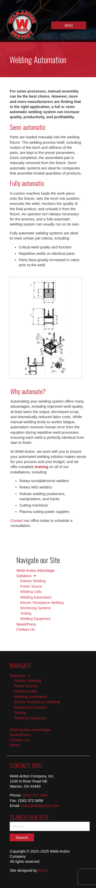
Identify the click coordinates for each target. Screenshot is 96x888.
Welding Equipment (35, 619)
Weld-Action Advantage (35, 570)
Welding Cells (31, 592)
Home (15, 745)
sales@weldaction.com (40, 806)
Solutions (23, 576)
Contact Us (25, 629)
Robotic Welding (33, 581)
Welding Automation (35, 597)
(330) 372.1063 (35, 795)
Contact (14, 521)
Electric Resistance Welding (42, 603)
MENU (69, 25)
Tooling (25, 613)
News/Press (26, 624)
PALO (43, 870)
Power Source (31, 586)
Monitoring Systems (35, 608)
